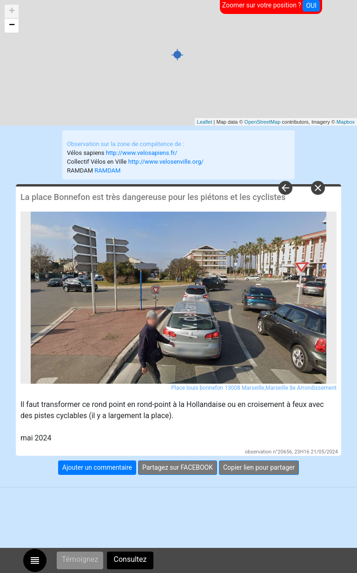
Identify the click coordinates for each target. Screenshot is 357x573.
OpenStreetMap (263, 122)
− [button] (12, 26)
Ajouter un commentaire (97, 467)
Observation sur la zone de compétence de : (125, 143)
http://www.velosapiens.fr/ (142, 152)
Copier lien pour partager (259, 467)
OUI (311, 5)
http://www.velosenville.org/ (166, 161)
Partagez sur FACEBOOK (177, 467)
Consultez (130, 559)
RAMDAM (107, 170)
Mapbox (346, 122)
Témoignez (80, 559)
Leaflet (204, 122)
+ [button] (12, 12)
